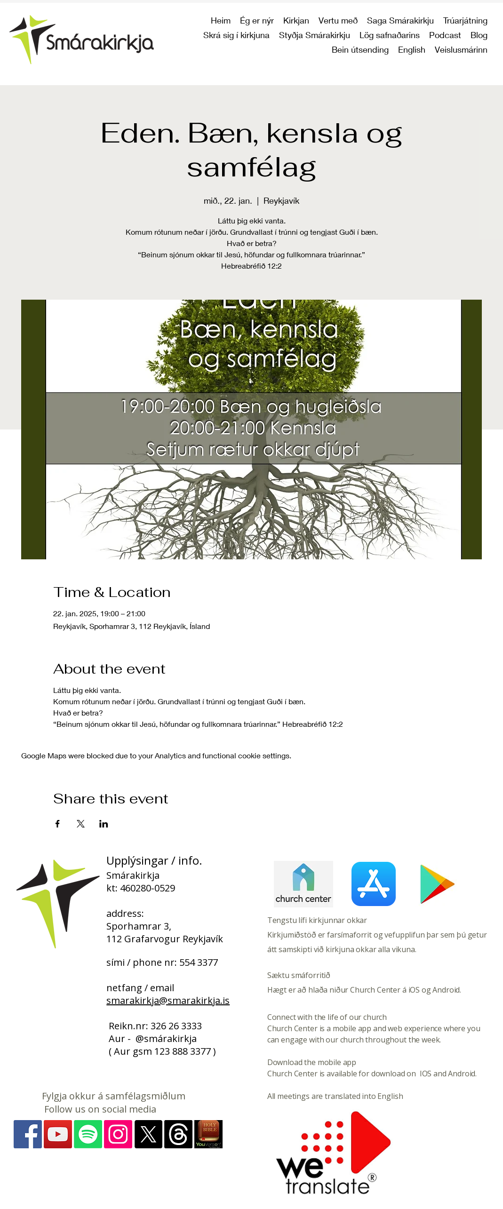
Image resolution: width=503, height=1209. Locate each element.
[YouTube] (58, 1134)
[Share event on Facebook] (57, 823)
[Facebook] (28, 1134)
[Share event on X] (80, 823)
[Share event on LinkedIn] (103, 823)
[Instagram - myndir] (118, 1134)
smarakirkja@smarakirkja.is (168, 1000)
